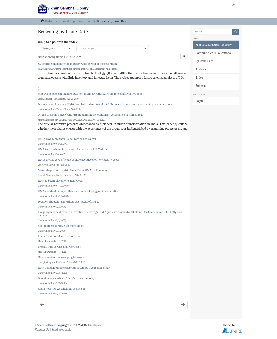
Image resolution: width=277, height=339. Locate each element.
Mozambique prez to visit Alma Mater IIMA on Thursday (72, 170)
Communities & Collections (213, 53)
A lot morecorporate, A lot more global (61, 225)
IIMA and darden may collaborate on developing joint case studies (78, 191)
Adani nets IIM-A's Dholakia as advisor (61, 288)
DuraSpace (95, 325)
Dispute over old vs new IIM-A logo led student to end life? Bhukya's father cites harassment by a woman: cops (105, 104)
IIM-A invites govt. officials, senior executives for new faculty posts (78, 159)
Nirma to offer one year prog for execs (61, 257)
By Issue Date (204, 61)
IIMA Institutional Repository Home (68, 21)
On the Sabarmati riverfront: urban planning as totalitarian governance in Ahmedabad (90, 114)
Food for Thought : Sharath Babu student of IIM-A (68, 201)
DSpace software (45, 325)
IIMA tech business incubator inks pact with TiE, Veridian (73, 149)
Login (199, 101)
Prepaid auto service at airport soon (59, 236)
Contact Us (42, 329)
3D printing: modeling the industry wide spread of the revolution (77, 63)
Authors (201, 69)
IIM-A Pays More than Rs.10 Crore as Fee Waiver (67, 139)
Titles (199, 78)
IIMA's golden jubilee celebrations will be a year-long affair (74, 267)
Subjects (201, 86)
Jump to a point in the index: (58, 42)
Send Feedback (61, 329)
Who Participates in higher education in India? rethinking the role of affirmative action (91, 93)
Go (145, 48)
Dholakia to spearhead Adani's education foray (66, 278)
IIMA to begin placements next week (60, 180)
